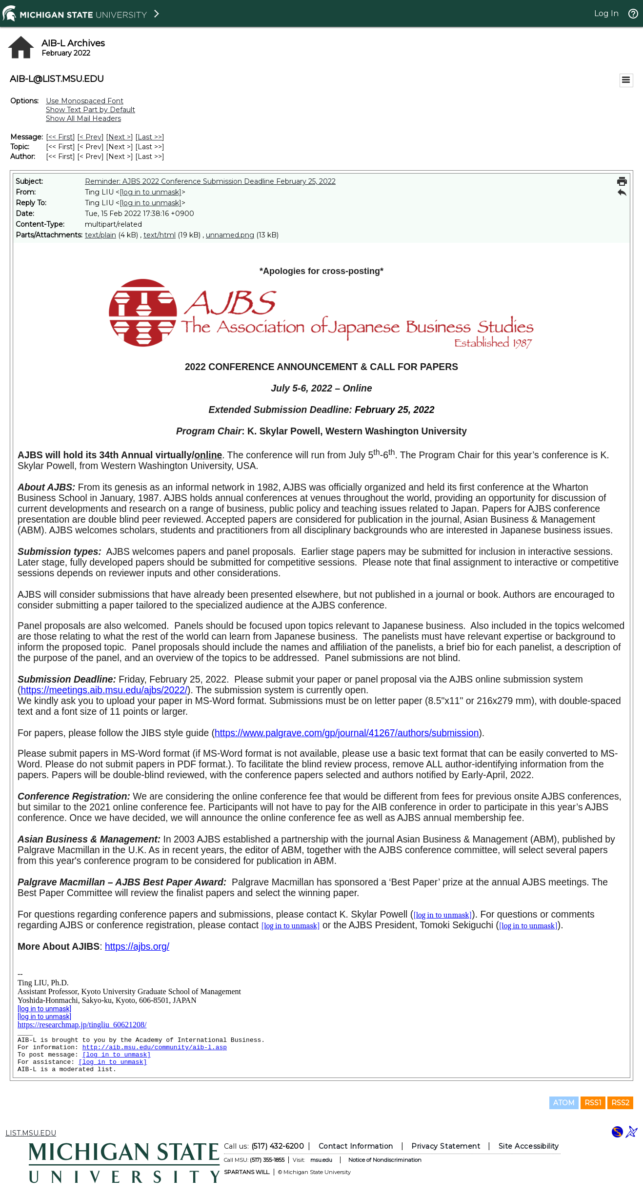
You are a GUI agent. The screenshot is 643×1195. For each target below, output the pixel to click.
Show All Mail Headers (83, 118)
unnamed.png (230, 235)
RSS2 (620, 1102)
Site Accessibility (529, 1146)
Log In (606, 13)
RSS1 (593, 1102)
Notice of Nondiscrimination (385, 1159)
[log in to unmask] (150, 192)
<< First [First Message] (60, 137)
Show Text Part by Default (90, 109)
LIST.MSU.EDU (30, 1133)
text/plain (100, 235)
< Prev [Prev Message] (90, 137)
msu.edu (321, 1159)
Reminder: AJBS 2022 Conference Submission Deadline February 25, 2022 (210, 181)
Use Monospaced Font (84, 101)
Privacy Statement (445, 1146)
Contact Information (356, 1146)
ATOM (564, 1102)
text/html (159, 235)
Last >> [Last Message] (150, 137)
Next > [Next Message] (119, 137)
